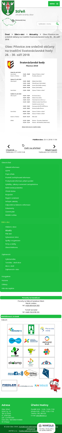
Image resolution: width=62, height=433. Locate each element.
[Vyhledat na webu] (48, 24)
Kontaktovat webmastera (28, 427)
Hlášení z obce (10, 227)
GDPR (7, 170)
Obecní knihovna (11, 247)
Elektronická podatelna (13, 188)
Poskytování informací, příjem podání (19, 181)
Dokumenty (9, 208)
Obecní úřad (6, 162)
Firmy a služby (10, 244)
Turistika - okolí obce (13, 262)
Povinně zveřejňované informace (17, 177)
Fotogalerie (6, 276)
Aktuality (33, 34)
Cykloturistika (10, 259)
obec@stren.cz (41, 415)
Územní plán (10, 211)
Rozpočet (9, 194)
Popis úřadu (9, 174)
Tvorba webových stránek (28, 431)
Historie (5, 280)
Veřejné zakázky (11, 201)
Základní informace (12, 167)
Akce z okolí (9, 266)
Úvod (7, 34)
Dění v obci (19, 34)
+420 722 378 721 (32, 312)
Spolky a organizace (12, 240)
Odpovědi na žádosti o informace (17, 205)
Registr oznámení (12, 198)
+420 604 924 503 (32, 305)
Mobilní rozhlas (11, 215)
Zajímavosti (6, 254)
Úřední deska (10, 191)
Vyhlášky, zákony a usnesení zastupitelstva (21, 184)
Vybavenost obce (12, 237)
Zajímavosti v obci (12, 269)
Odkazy (4, 284)
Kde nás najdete (8, 288)
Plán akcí (8, 234)
